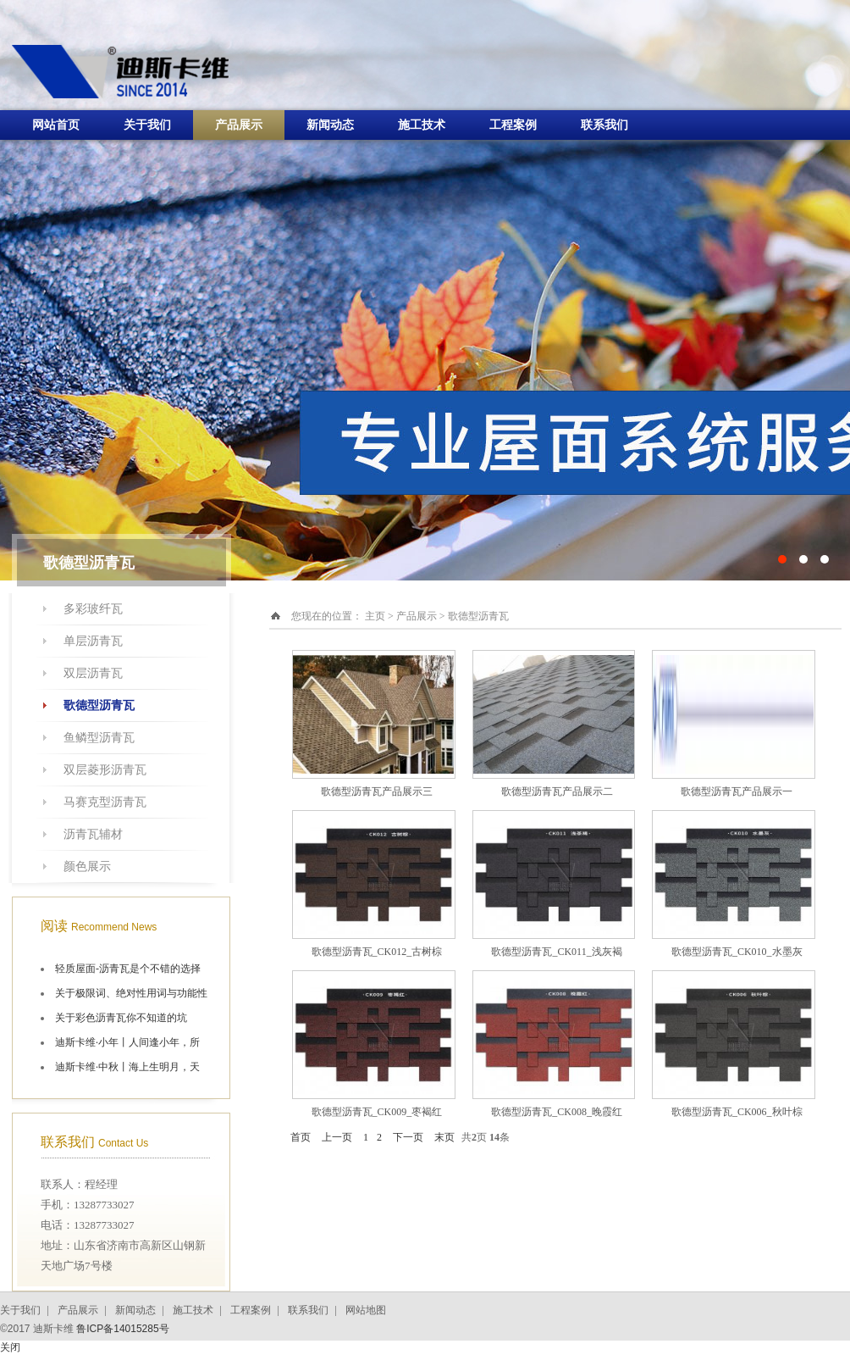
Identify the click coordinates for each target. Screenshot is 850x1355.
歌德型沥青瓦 (99, 705)
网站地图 (365, 1310)
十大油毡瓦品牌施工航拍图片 (425, 290)
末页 (444, 1137)
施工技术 (421, 125)
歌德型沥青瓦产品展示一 (736, 791)
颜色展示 (87, 866)
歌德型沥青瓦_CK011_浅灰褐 (556, 952)
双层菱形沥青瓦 (104, 770)
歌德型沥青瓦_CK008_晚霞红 (556, 1112)
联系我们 (604, 125)
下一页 (408, 1137)
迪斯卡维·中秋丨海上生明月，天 (127, 1067)
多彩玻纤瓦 (93, 609)
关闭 (10, 1347)
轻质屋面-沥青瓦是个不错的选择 (128, 969)
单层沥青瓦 (93, 641)
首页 (300, 1137)
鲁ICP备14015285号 (122, 1329)
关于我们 (147, 125)
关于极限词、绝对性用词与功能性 (131, 993)
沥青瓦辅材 (93, 834)
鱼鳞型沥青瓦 (99, 737)
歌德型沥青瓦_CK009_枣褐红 (377, 1112)
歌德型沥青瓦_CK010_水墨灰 (737, 952)
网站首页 (56, 125)
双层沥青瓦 (93, 673)
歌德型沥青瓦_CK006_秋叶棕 (737, 1112)
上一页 (337, 1137)
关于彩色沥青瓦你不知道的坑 (121, 1018)
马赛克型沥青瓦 (104, 802)
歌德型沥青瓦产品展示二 (557, 791)
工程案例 (513, 125)
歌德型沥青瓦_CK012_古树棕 (377, 952)
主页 (375, 616)
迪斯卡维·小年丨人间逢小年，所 (127, 1042)
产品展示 (238, 125)
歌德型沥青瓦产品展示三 (377, 791)
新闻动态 (330, 125)
